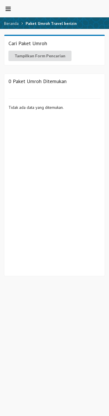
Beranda (11, 23)
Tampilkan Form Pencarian (40, 55)
